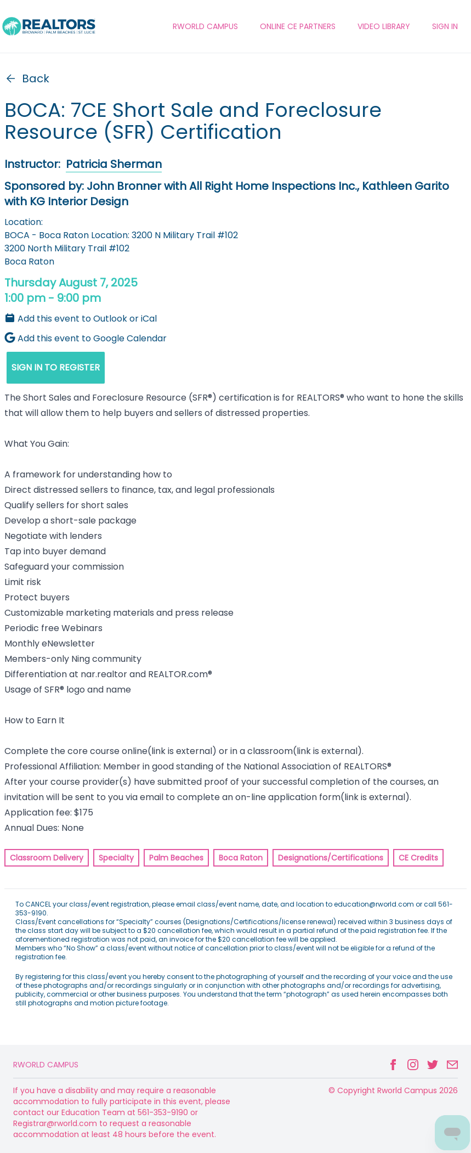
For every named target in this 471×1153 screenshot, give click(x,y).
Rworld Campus (45, 1064)
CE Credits (418, 857)
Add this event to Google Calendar (85, 338)
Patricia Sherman (114, 164)
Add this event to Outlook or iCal (80, 318)
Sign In (445, 26)
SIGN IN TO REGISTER (56, 367)
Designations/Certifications (330, 857)
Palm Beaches (176, 857)
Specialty (116, 857)
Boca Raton (241, 857)
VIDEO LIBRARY (383, 26)
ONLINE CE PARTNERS (298, 26)
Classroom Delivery (46, 857)
